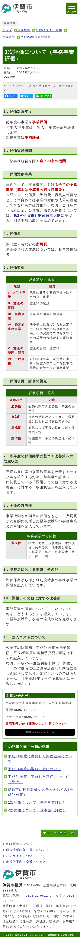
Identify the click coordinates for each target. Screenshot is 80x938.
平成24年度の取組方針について (34, 769)
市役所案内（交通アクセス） (27, 861)
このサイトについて (21, 855)
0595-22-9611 (37, 895)
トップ (7, 30)
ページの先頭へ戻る (62, 833)
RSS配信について (19, 843)
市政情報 (24, 30)
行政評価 (8, 37)
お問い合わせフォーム (40, 732)
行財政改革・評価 (49, 30)
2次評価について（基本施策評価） (37, 810)
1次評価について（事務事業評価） (37, 802)
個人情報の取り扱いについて (27, 849)
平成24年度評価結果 (35, 37)
